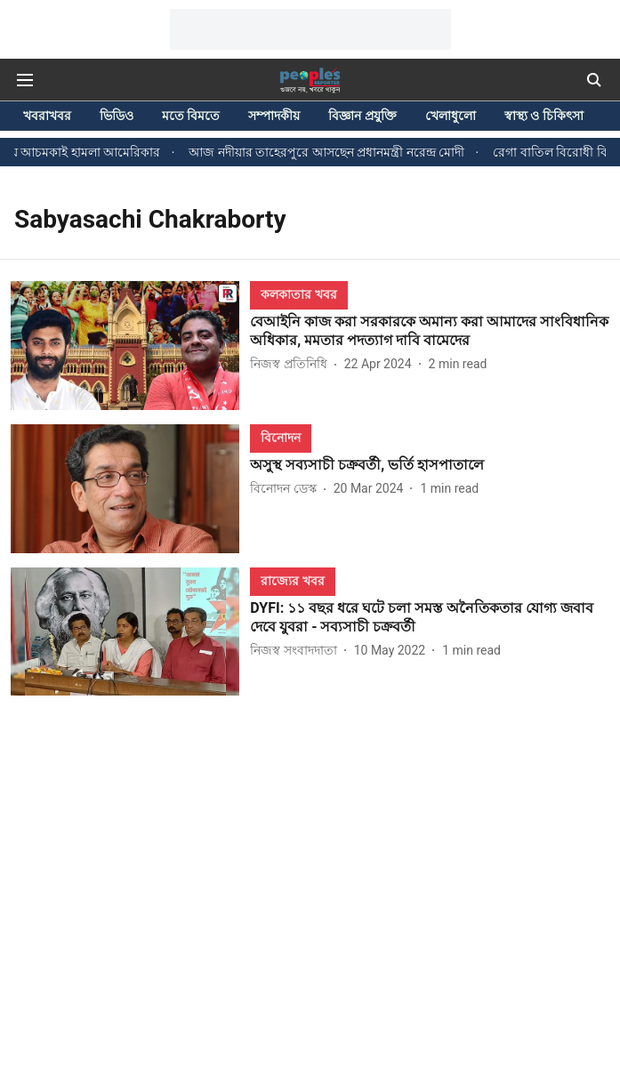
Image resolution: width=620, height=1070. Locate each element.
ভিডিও (116, 116)
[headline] (429, 331)
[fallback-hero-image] (130, 345)
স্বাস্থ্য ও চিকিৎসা (544, 116)
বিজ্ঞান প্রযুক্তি (362, 116)
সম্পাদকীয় (274, 116)
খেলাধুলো (450, 116)
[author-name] (292, 364)
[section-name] (298, 294)
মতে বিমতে (191, 116)
